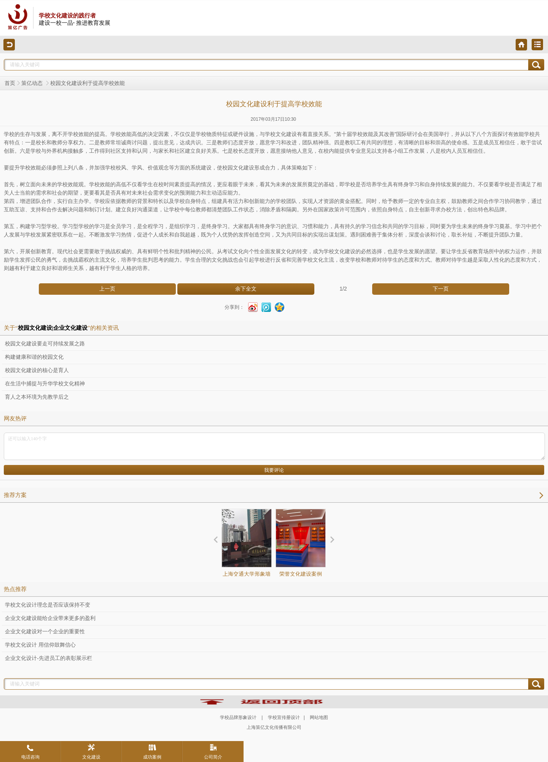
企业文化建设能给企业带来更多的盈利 (50, 618)
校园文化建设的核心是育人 (37, 370)
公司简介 (213, 751)
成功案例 (152, 751)
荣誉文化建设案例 (301, 543)
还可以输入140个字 (274, 446)
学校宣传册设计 (284, 717)
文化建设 (91, 751)
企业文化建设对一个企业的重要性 (45, 631)
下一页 (441, 289)
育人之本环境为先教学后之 (37, 397)
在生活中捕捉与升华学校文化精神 (45, 384)
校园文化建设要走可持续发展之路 (45, 344)
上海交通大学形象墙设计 (246, 550)
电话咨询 (30, 751)
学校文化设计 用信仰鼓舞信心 (40, 645)
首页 (10, 83)
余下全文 (245, 289)
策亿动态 (32, 83)
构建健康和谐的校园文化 (34, 357)
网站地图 (319, 717)
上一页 (107, 289)
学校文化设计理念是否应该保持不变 (47, 605)
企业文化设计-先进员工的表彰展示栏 (48, 658)
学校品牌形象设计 (238, 717)
